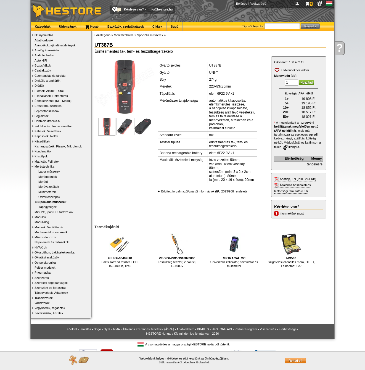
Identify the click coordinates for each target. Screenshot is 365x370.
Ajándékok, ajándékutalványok (55, 45)
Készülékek (42, 141)
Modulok (40, 217)
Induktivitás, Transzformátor (53, 126)
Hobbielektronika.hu (48, 121)
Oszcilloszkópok (49, 197)
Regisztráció (258, 3)
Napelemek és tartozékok (52, 242)
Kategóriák (43, 26)
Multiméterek (47, 192)
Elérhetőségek (288, 329)
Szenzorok (42, 277)
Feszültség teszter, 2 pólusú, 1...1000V (177, 250)
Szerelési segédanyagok (51, 282)
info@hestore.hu (161, 9)
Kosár (92, 27)
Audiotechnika (44, 55)
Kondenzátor (43, 151)
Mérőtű (43, 181)
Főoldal (72, 329)
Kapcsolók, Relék (46, 136)
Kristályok (41, 156)
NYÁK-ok (41, 247)
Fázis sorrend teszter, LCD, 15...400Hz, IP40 (120, 250)
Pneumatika (43, 272)
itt (197, 362)
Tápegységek (47, 206)
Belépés (241, 3)
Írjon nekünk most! (292, 213)
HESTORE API (222, 329)
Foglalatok (42, 116)
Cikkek (157, 26)
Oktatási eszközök (47, 257)
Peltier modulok (45, 267)
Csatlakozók (43, 70)
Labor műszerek (49, 171)
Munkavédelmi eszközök (51, 232)
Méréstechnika (44, 166)
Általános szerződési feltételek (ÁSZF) (148, 329)
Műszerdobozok (45, 237)
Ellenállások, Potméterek (51, 95)
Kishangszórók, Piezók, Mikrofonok (58, 146)
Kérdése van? (134, 9)
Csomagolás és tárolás (50, 75)
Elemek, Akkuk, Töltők (49, 90)
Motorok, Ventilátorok (49, 227)
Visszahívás (268, 329)
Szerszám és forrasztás (50, 287)
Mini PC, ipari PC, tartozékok (54, 212)
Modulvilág (42, 222)
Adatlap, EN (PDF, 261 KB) (298, 179)
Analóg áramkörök (47, 50)
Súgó (175, 26)
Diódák (39, 85)
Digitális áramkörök (47, 80)
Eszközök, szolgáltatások (125, 26)
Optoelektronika (45, 262)
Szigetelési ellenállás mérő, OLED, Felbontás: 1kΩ (291, 250)
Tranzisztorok (44, 298)
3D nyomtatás (44, 35)
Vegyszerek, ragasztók (50, 308)
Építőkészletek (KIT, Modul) (53, 100)
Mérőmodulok (47, 176)
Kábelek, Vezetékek (48, 131)
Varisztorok (42, 303)
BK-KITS (203, 329)
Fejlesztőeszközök (47, 111)
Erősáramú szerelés (48, 105)
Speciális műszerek (52, 202)
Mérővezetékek (48, 186)
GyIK (107, 329)
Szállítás (85, 329)
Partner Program (246, 329)
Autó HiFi (41, 60)
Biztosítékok (43, 65)
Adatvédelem (185, 329)
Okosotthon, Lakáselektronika (55, 252)
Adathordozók (44, 40)
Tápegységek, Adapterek (51, 292)
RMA (116, 329)
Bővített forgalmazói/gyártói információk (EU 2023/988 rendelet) (204, 191)
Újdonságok (67, 26)
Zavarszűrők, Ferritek (49, 313)
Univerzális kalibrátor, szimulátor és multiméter (234, 250)
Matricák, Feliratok (47, 161)
